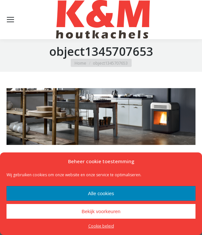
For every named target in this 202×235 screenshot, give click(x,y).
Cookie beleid (101, 226)
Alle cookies (101, 193)
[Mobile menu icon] (10, 20)
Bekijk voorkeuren (100, 211)
